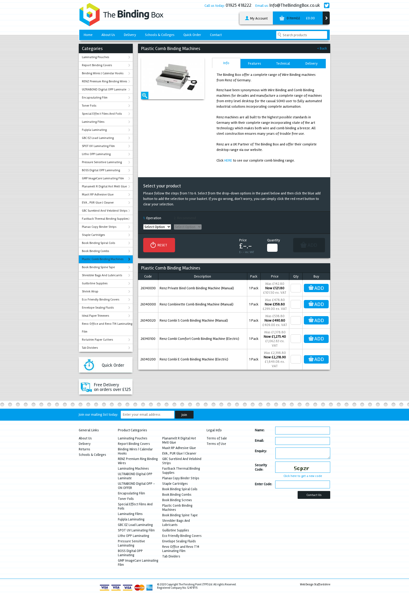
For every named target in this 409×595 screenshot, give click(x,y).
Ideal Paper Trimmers (95, 316)
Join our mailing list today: (98, 414)
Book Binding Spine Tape (98, 267)
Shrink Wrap (90, 291)
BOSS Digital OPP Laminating (101, 170)
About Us (108, 35)
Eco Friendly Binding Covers (100, 300)
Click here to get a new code (303, 476)
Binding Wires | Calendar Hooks (102, 73)
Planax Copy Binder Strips (99, 227)
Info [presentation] (226, 63)
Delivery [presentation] (311, 63)
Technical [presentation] (283, 63)
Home (88, 35)
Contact (216, 35)
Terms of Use (216, 444)
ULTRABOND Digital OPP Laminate (104, 89)
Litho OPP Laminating (96, 154)
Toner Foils (89, 106)
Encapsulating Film (94, 98)
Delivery (130, 35)
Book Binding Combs (95, 251)
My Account (256, 18)
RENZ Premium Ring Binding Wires (104, 81)
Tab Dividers (90, 348)
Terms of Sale (217, 438)
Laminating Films (93, 122)
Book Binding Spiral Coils (98, 243)
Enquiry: (261, 451)
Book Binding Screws (177, 500)
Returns (84, 449)
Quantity (273, 240)
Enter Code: (263, 484)
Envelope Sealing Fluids (98, 308)
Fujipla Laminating (94, 130)
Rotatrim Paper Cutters (97, 340)
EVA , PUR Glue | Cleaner (98, 203)
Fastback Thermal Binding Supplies (105, 219)
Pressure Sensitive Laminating (102, 162)
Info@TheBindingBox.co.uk (294, 5)
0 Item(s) (296, 19)
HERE (228, 160)
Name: (259, 430)
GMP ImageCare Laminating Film (103, 178)
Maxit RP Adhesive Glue (97, 195)
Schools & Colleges (160, 35)
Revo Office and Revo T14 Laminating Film (107, 328)
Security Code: (261, 467)
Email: (259, 440)
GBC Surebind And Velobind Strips (104, 211)
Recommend (186, 218)
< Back (322, 48)
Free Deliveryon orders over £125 (112, 387)
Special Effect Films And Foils (102, 114)
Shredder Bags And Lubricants (102, 275)
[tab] (226, 63)
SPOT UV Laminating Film (98, 146)
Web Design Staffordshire (315, 584)
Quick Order (192, 35)
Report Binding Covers (97, 65)
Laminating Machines (133, 469)
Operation (153, 218)
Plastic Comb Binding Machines (102, 259)
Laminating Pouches (95, 57)
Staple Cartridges (93, 235)
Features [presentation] (254, 63)
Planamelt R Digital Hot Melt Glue (104, 186)
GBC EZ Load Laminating (98, 138)
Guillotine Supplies (94, 283)
